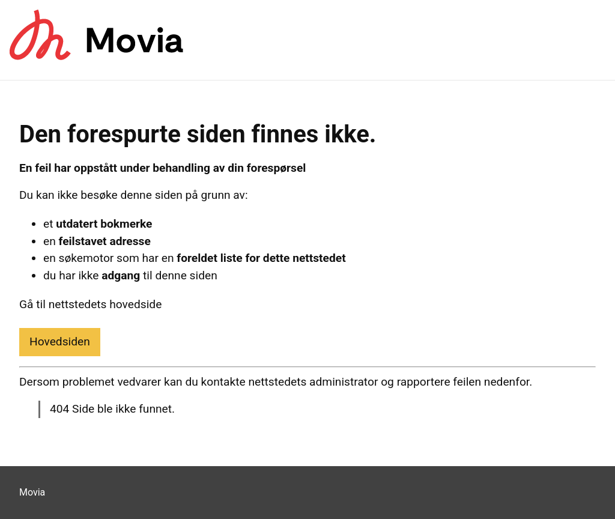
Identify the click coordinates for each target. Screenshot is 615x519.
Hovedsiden (59, 341)
